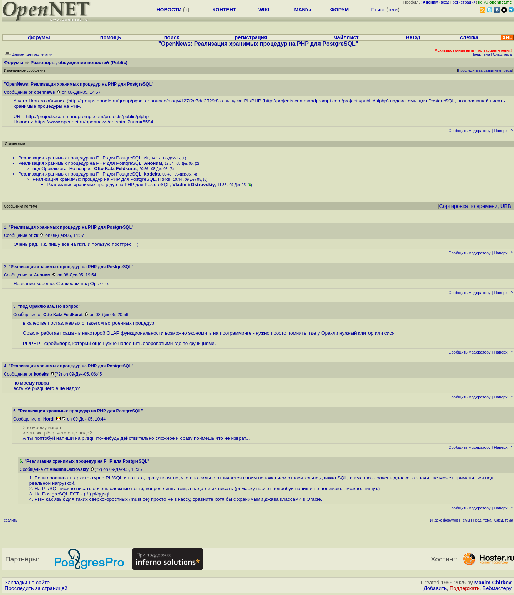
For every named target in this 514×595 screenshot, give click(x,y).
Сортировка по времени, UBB (475, 206)
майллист (346, 37)
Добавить (435, 588)
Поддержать (465, 588)
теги (393, 9)
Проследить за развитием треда (485, 70)
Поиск (378, 9)
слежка (469, 37)
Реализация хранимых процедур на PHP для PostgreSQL (79, 158)
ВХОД (413, 37)
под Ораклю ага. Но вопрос (61, 168)
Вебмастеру (497, 588)
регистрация (464, 2)
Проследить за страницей (36, 588)
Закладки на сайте (27, 582)
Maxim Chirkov (493, 582)
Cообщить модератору (469, 130)
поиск (171, 37)
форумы (39, 37)
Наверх (501, 130)
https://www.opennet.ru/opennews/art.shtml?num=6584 (94, 121)
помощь (110, 37)
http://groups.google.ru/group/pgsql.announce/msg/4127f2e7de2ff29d (143, 100)
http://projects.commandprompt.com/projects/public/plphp (325, 100)
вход (445, 2)
